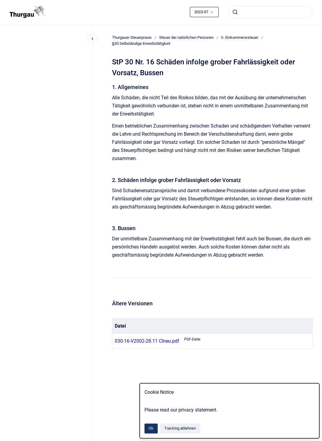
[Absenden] (235, 12)
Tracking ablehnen (180, 428)
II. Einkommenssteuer (239, 37)
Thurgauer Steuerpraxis (132, 37)
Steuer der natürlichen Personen (186, 37)
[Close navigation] (92, 39)
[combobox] (270, 12)
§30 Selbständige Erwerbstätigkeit (141, 43)
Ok (151, 428)
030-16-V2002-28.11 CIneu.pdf (147, 341)
